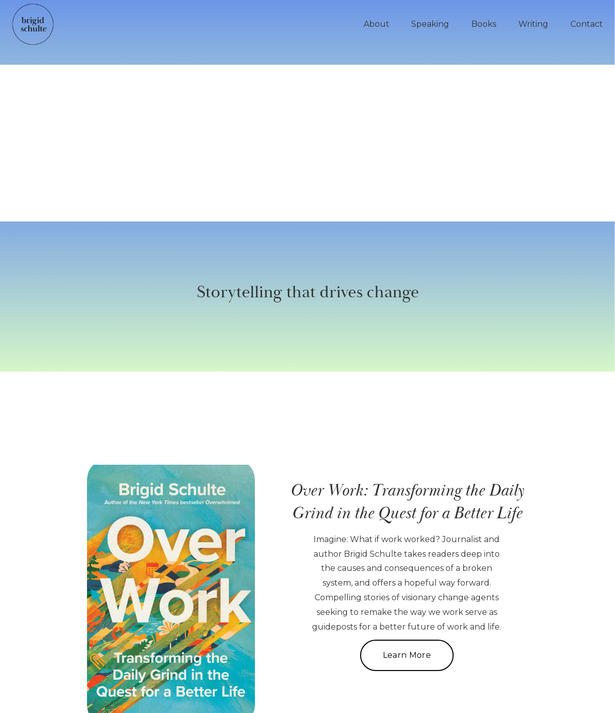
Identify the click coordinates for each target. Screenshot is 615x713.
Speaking (430, 24)
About (376, 24)
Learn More (407, 655)
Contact (586, 24)
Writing (533, 24)
